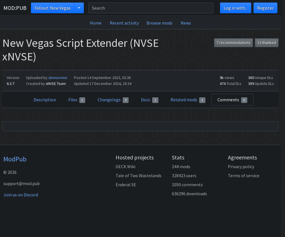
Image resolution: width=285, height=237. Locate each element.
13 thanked (266, 42)
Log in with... (236, 8)
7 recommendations (233, 42)
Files (77, 100)
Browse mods (159, 23)
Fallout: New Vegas (53, 8)
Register (265, 8)
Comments (232, 100)
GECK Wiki (125, 166)
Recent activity (124, 23)
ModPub (14, 159)
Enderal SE (126, 184)
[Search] (150, 8)
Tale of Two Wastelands (138, 175)
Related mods (187, 100)
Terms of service (243, 175)
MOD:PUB (14, 7)
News (186, 23)
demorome (57, 77)
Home (96, 23)
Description (44, 99)
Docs (149, 100)
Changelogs (113, 100)
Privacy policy (241, 166)
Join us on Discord (20, 195)
